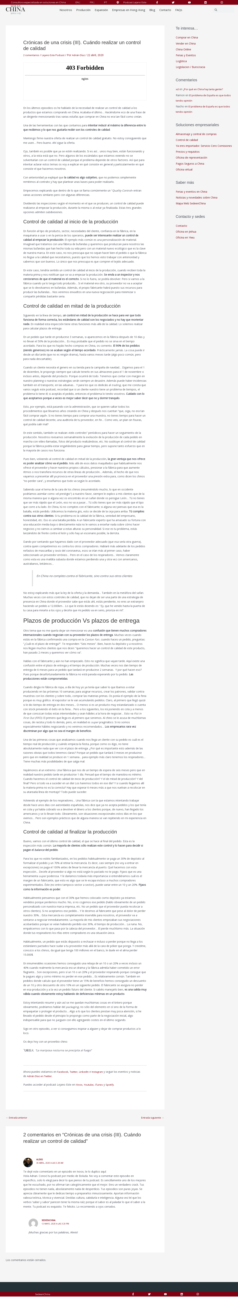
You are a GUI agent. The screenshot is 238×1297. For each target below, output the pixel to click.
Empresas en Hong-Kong (128, 10)
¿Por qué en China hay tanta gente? (205, 89)
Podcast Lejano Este (134, 2)
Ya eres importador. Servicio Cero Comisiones (204, 146)
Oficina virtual (184, 170)
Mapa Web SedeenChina (191, 204)
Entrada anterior (17, 1118)
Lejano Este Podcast (56, 55)
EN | (77, 2)
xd (177, 89)
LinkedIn (86, 1071)
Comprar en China (187, 37)
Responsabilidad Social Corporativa (80, 1294)
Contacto (165, 10)
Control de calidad (187, 140)
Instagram (100, 1071)
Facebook (63, 1071)
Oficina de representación (191, 158)
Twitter (75, 1071)
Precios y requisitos (188, 152)
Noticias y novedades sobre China (196, 198)
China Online (183, 49)
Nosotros (66, 10)
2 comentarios (32, 55)
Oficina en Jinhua (186, 232)
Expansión (101, 10)
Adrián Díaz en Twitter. (41, 1076)
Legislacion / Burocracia (190, 67)
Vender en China (186, 43)
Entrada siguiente (152, 1118)
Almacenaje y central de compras (196, 134)
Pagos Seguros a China (190, 164)
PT (105, 2)
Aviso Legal (115, 1294)
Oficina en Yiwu (185, 238)
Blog (152, 10)
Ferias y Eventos (186, 55)
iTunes (100, 1084)
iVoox (79, 1084)
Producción (83, 10)
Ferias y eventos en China (191, 192)
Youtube (89, 1084)
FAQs (178, 10)
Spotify (111, 1084)
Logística (181, 61)
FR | (92, 2)
